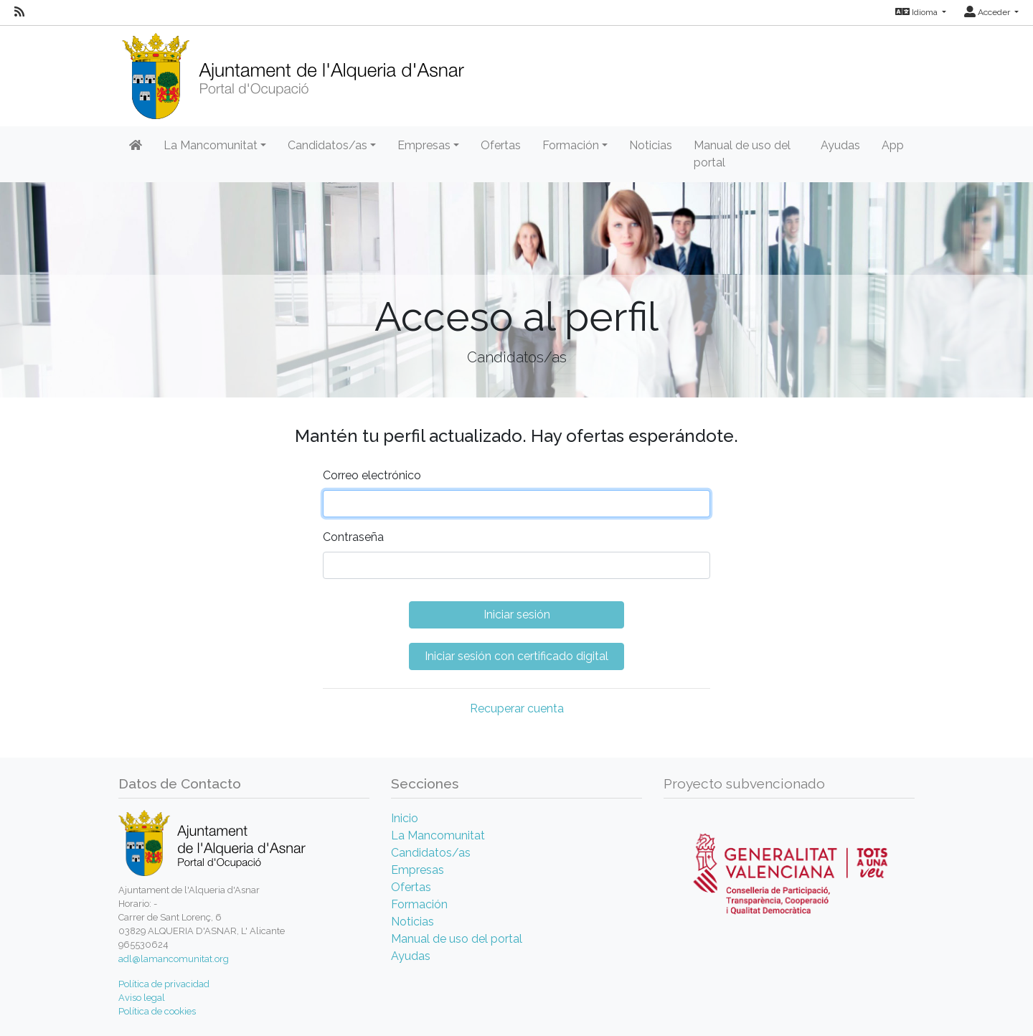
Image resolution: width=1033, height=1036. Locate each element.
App (893, 145)
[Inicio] (292, 71)
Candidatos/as (431, 853)
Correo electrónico (372, 475)
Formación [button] (570, 145)
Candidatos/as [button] (327, 145)
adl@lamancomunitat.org (173, 958)
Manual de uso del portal (742, 153)
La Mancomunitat (438, 835)
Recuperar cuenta (517, 708)
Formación (419, 904)
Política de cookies (157, 1011)
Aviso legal (141, 997)
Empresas (417, 870)
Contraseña (353, 537)
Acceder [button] (988, 12)
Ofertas (501, 145)
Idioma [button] (917, 12)
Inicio (404, 818)
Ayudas (840, 145)
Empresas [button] (424, 145)
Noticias (650, 145)
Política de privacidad (163, 984)
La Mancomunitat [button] (211, 145)
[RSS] (19, 12)
